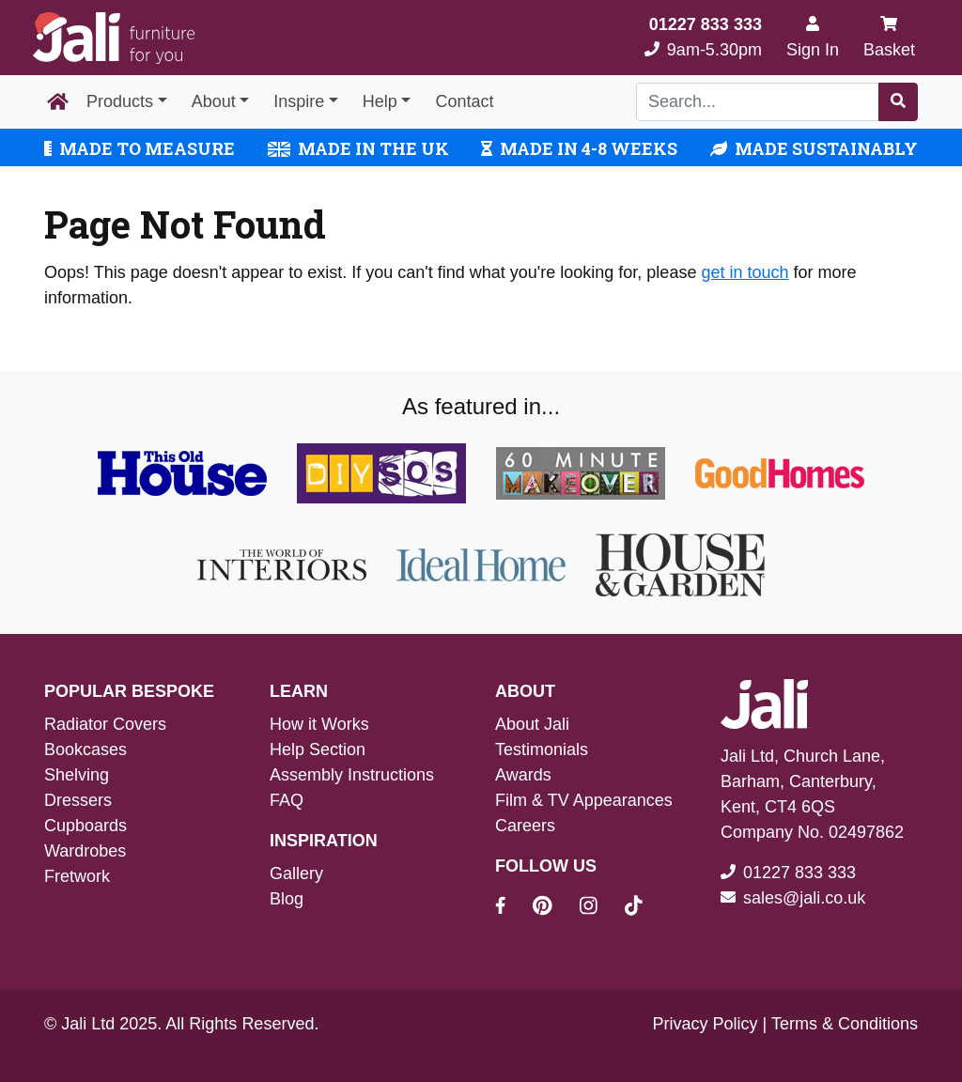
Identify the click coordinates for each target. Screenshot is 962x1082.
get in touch (744, 272)
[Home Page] (57, 102)
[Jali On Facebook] (511, 908)
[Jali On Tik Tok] (634, 908)
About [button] (214, 101)
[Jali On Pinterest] (554, 908)
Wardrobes (85, 851)
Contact (464, 101)
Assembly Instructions (352, 774)
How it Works (319, 724)
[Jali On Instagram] (600, 908)
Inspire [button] (298, 101)
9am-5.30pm (703, 37)
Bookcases (85, 749)
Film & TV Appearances (584, 800)
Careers (525, 825)
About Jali (532, 724)
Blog (286, 898)
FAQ (286, 800)
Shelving (76, 774)
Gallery (296, 873)
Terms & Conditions (844, 1023)
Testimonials (541, 749)
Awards (523, 774)
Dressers (78, 800)
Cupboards (85, 825)
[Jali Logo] (113, 38)
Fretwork (77, 876)
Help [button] (380, 101)
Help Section (317, 749)
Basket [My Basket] (889, 37)
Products (119, 101)
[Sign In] (812, 38)
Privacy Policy (705, 1023)
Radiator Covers (105, 724)
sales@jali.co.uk (804, 898)
